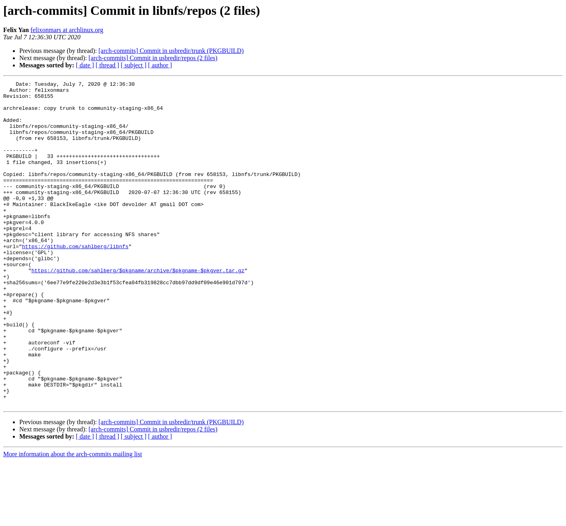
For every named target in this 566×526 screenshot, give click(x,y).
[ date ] (85, 65)
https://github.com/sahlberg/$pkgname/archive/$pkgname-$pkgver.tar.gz (137, 308)
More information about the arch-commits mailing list (72, 519)
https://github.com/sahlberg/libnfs (75, 279)
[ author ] (160, 65)
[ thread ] (107, 65)
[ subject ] (134, 65)
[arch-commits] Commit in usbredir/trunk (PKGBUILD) (171, 50)
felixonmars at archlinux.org (67, 29)
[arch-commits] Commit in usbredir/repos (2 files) (152, 58)
